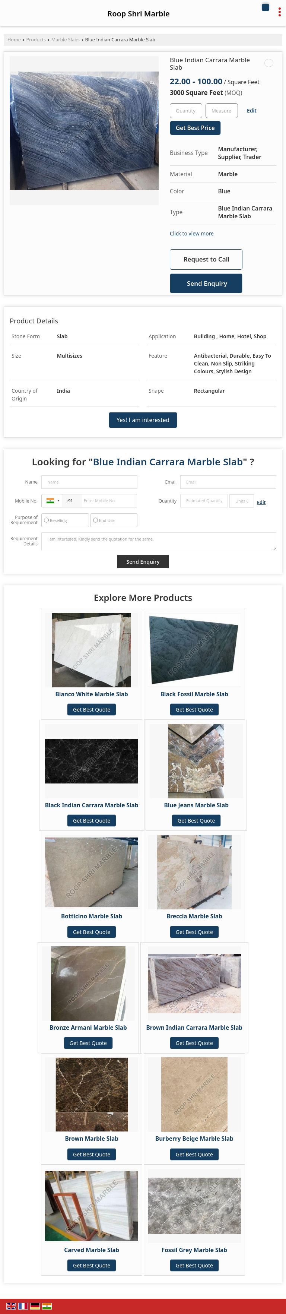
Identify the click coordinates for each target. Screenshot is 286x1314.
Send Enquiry (207, 283)
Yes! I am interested (143, 420)
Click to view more (192, 233)
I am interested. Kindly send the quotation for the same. (158, 541)
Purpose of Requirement (24, 520)
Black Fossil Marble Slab (194, 694)
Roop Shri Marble (138, 14)
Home (14, 40)
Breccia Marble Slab (194, 916)
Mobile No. (26, 501)
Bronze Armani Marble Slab (88, 1028)
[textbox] (222, 110)
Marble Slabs (65, 40)
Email (171, 482)
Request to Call (207, 259)
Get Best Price (195, 128)
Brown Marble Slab (91, 1139)
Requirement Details (24, 541)
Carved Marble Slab (91, 1250)
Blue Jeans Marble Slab (196, 805)
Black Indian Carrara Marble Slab (92, 805)
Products (36, 40)
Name (31, 482)
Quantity (168, 501)
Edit (252, 110)
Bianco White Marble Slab (91, 694)
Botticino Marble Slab (91, 916)
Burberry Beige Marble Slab (194, 1139)
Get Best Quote (91, 709)
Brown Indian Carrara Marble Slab (194, 1028)
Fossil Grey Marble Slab (194, 1250)
